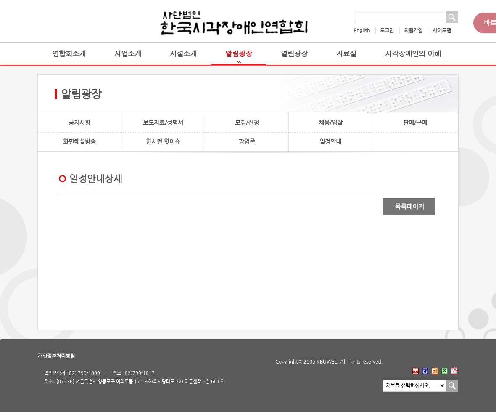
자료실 (346, 54)
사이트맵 (442, 30)
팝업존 (247, 141)
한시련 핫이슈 (163, 141)
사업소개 (127, 54)
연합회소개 (69, 54)
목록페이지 (409, 206)
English (362, 30)
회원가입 (413, 30)
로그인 (387, 30)
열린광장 (294, 54)
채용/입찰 (331, 122)
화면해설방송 (79, 141)
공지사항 (79, 122)
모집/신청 (247, 122)
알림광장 (238, 54)
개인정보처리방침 (56, 356)
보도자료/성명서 (163, 122)
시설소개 (183, 54)
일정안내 (330, 141)
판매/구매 (415, 122)
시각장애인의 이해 (413, 54)
